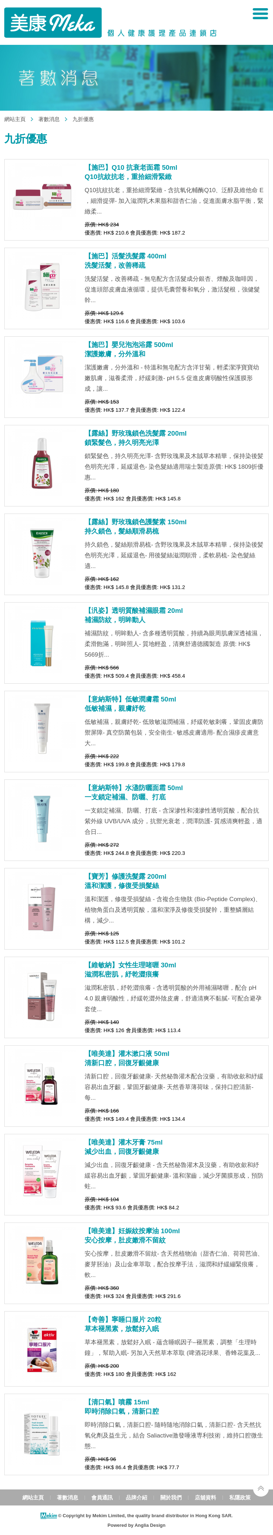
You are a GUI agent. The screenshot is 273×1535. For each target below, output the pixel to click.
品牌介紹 (136, 1497)
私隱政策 (240, 1497)
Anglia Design (150, 1525)
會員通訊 (102, 1497)
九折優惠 (83, 119)
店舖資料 (205, 1497)
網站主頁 (15, 119)
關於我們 (171, 1497)
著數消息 (49, 119)
